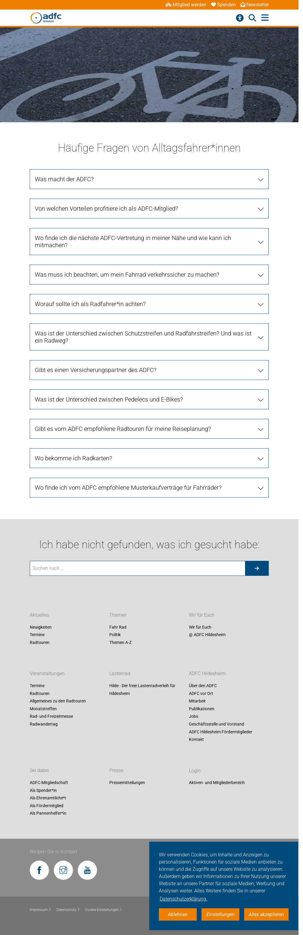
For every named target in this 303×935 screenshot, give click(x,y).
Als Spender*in (43, 790)
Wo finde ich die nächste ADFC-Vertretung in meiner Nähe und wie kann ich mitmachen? (133, 241)
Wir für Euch (201, 615)
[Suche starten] (256, 568)
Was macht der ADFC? (64, 179)
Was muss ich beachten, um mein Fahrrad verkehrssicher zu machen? (127, 274)
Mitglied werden (185, 5)
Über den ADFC (203, 685)
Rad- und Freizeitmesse (51, 716)
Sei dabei (39, 771)
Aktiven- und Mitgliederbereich (217, 782)
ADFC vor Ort (201, 693)
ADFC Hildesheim (207, 673)
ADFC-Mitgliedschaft (49, 782)
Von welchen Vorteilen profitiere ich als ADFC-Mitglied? (106, 208)
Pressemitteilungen (127, 782)
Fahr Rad (117, 627)
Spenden (223, 5)
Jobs (193, 716)
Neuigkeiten (41, 627)
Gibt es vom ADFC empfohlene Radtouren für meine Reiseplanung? (123, 428)
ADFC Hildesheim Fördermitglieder (220, 731)
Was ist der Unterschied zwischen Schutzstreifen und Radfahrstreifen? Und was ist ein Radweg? (143, 337)
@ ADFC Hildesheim (207, 635)
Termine (37, 635)
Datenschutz (68, 910)
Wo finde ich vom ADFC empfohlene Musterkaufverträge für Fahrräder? (128, 487)
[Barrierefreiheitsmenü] (240, 18)
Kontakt (196, 739)
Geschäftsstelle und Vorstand (216, 724)
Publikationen (201, 708)
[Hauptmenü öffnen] (265, 18)
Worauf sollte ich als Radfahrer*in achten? (90, 304)
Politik (115, 635)
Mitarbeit (197, 701)
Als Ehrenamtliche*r (48, 798)
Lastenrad (119, 673)
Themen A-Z (120, 642)
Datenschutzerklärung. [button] (183, 899)
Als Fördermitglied (46, 805)
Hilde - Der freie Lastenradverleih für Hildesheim (142, 689)
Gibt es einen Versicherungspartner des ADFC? (95, 370)
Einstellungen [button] (220, 914)
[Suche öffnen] (252, 18)
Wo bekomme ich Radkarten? (73, 458)
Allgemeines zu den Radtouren (58, 701)
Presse (116, 771)
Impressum (41, 910)
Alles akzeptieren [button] (266, 914)
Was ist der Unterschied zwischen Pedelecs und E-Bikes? (109, 399)
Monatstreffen (43, 708)
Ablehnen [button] (178, 914)
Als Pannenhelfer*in (48, 813)
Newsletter (255, 5)
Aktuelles (39, 615)
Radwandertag (44, 724)
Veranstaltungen (47, 673)
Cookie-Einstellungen (104, 910)
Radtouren (40, 642)
